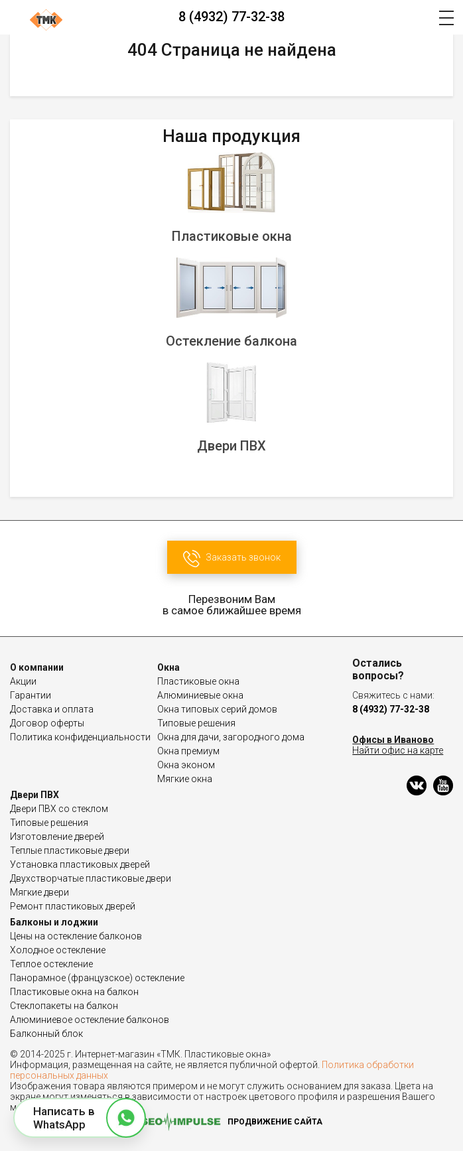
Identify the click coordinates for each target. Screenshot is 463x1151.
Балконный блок (46, 1033)
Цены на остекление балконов (76, 936)
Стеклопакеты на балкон (64, 1005)
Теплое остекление (51, 964)
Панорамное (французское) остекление (97, 978)
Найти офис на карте (397, 750)
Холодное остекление (57, 950)
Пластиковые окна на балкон (74, 991)
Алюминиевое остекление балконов (89, 1019)
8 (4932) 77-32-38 (231, 17)
